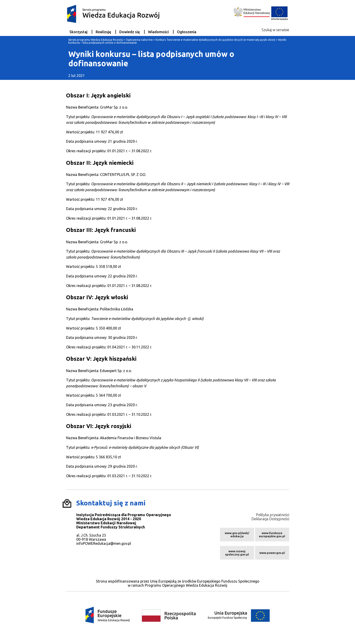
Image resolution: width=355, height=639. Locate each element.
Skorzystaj (78, 32)
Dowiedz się (129, 32)
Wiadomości (158, 32)
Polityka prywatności (272, 515)
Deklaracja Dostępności (270, 519)
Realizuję (103, 32)
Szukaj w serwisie (275, 30)
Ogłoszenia (186, 32)
